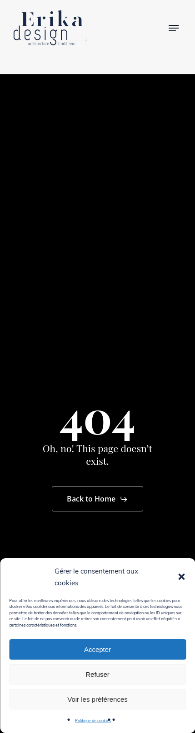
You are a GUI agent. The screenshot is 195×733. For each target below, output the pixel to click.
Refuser (97, 674)
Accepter (97, 649)
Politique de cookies (93, 720)
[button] (181, 576)
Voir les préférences (97, 699)
